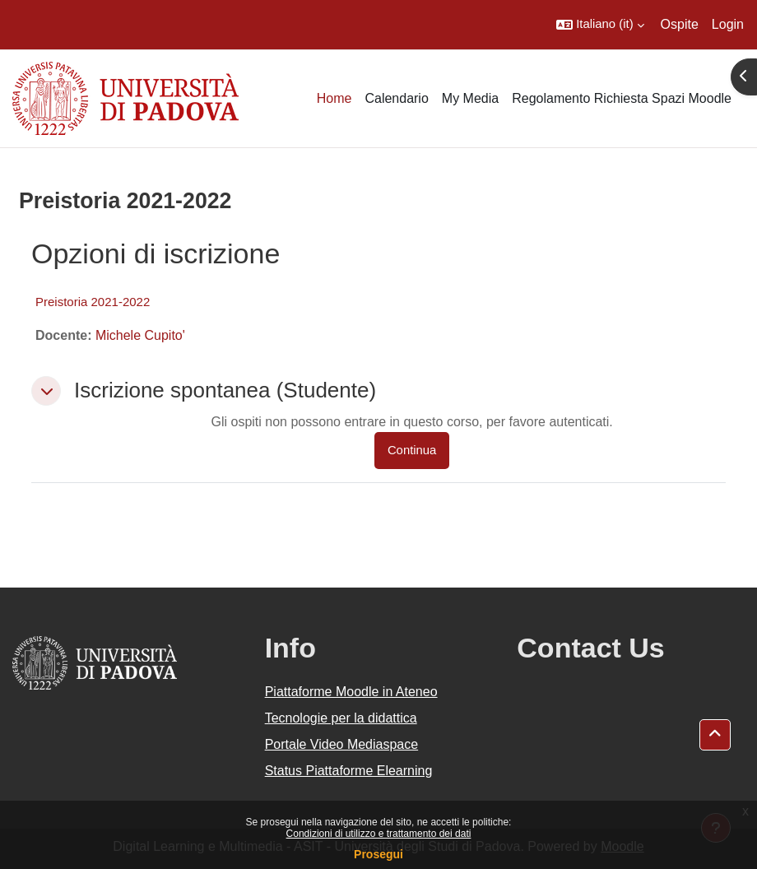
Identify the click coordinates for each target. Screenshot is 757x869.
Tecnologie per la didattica (341, 718)
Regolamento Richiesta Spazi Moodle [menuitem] (621, 98)
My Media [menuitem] (470, 98)
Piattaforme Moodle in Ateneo (351, 692)
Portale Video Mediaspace (342, 744)
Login (728, 24)
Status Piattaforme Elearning (349, 771)
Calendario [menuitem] (396, 98)
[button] (599, 24)
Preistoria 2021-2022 (92, 302)
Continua (412, 450)
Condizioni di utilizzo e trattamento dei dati (378, 833)
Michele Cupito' (140, 335)
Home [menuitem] (334, 98)
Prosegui (378, 854)
